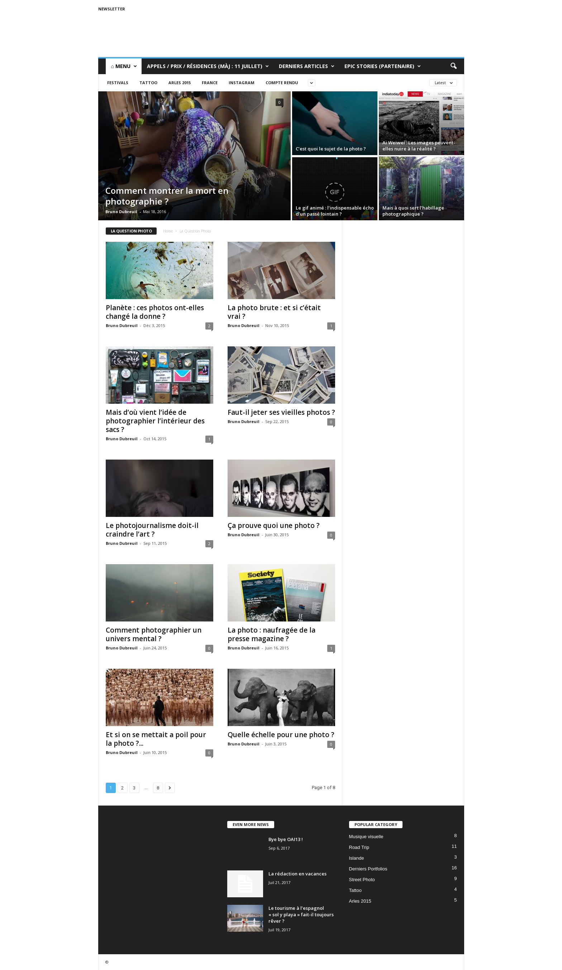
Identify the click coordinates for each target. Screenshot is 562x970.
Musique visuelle (366, 836)
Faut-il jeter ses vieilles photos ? (281, 412)
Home (168, 231)
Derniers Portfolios (368, 868)
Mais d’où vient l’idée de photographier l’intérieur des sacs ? (155, 421)
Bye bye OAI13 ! (285, 839)
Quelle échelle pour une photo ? (281, 734)
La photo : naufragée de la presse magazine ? (271, 634)
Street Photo (362, 879)
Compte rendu (282, 82)
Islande (356, 858)
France (210, 82)
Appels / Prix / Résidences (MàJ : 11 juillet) (208, 66)
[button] (453, 66)
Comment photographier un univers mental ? (153, 634)
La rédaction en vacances (297, 873)
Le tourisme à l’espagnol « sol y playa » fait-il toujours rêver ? (301, 914)
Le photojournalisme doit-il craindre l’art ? (152, 530)
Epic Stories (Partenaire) (382, 66)
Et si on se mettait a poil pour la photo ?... (156, 739)
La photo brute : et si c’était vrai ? (274, 312)
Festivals (117, 82)
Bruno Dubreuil (121, 211)
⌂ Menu (124, 66)
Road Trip (359, 847)
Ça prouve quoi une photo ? (274, 525)
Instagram (241, 82)
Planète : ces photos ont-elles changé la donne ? (155, 312)
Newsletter (111, 8)
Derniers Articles (306, 66)
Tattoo (148, 82)
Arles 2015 (179, 82)
